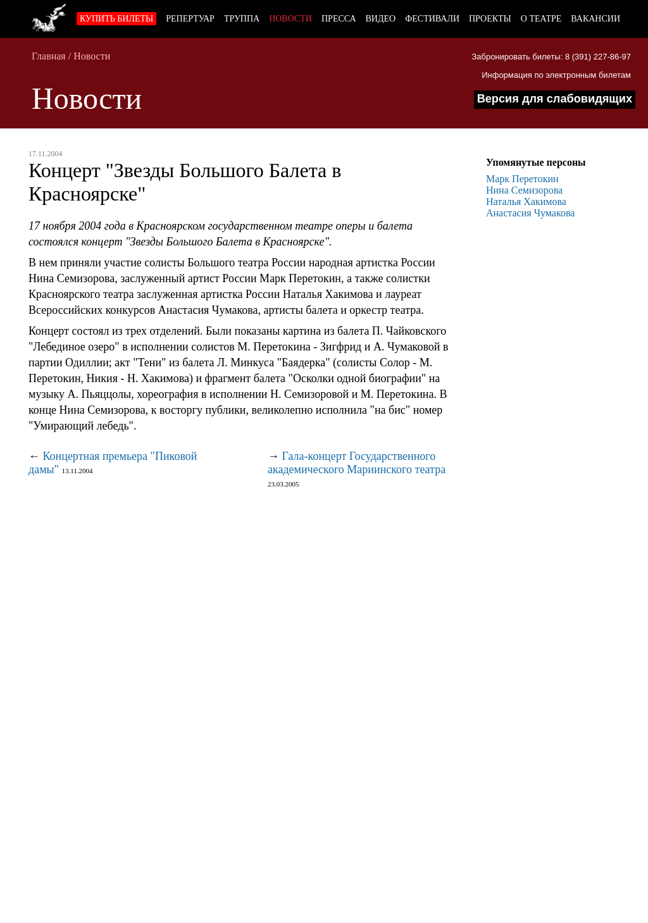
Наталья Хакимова (526, 201)
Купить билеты (116, 18)
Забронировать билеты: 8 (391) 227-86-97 (551, 56)
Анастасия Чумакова (530, 213)
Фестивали (432, 18)
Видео (381, 18)
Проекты (490, 18)
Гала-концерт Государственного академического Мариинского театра (357, 463)
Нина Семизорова (524, 190)
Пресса (338, 18)
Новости (290, 18)
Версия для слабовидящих (554, 98)
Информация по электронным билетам (556, 75)
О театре (541, 18)
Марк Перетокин (522, 178)
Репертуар (190, 18)
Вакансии (595, 18)
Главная (49, 56)
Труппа (241, 18)
